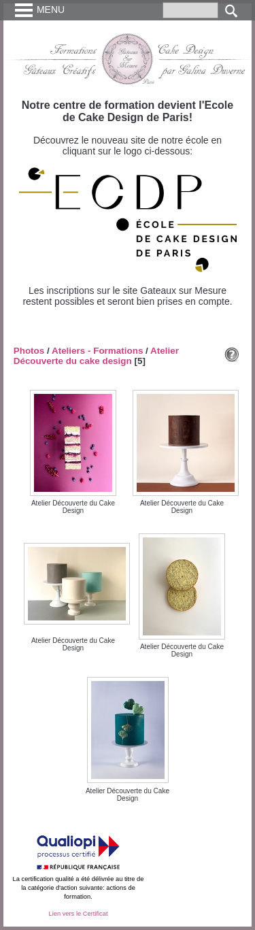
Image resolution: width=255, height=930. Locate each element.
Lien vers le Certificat (77, 913)
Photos (29, 351)
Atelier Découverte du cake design (96, 356)
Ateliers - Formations (97, 351)
